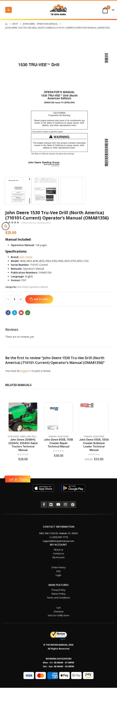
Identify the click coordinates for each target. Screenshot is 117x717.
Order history (58, 567)
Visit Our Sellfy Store (58, 615)
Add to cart (41, 299)
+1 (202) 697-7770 (58, 537)
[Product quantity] (14, 299)
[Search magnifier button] (5, 226)
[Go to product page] (23, 417)
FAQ (58, 571)
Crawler (52, 436)
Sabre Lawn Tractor (30, 436)
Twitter (14, 313)
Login (58, 575)
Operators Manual (38, 286)
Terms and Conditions (58, 597)
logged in (25, 370)
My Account (58, 557)
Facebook (8, 313)
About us (58, 549)
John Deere (26, 257)
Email (21, 313)
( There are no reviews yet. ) (35, 222)
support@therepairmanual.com (58, 541)
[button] (8, 10)
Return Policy (58, 593)
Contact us (58, 553)
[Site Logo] (58, 9)
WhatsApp (27, 313)
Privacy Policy (58, 589)
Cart (58, 607)
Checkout (58, 611)
